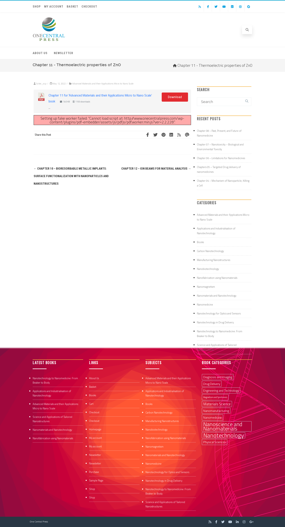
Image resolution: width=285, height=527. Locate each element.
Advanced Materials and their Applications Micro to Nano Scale (102, 83)
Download (175, 97)
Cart (91, 404)
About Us (40, 53)
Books (200, 242)
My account (53, 6)
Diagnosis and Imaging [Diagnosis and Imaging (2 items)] (217, 377)
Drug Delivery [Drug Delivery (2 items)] (211, 383)
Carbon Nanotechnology (210, 251)
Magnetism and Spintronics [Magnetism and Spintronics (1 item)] (215, 397)
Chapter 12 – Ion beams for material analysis (156, 168)
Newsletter (63, 53)
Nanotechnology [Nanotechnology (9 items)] (223, 435)
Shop (37, 6)
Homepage (95, 429)
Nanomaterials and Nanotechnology (216, 296)
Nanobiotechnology (208, 269)
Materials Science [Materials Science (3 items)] (217, 404)
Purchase (94, 472)
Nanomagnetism (206, 287)
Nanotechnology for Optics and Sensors (219, 313)
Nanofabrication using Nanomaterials (217, 278)
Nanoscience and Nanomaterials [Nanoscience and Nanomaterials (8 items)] (222, 426)
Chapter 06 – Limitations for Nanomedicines (221, 158)
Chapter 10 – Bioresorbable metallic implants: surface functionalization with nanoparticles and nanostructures (71, 176)
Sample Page (96, 480)
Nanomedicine (205, 304)
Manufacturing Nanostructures (213, 260)
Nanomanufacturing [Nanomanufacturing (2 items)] (216, 410)
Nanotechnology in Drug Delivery (215, 322)
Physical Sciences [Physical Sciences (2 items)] (214, 442)
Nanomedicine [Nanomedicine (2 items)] (212, 417)
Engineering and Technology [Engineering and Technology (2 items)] (221, 390)
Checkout (89, 6)
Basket (72, 6)
